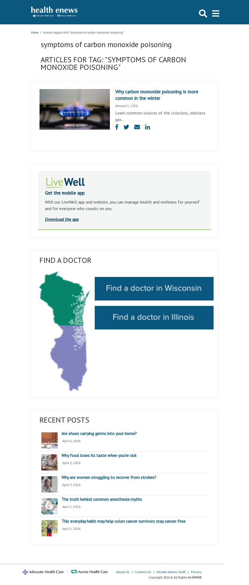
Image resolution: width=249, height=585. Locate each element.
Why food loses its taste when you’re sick (98, 455)
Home (35, 32)
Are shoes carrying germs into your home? (99, 433)
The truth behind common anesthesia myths (101, 499)
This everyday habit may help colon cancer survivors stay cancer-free (123, 521)
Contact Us (143, 572)
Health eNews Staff (171, 572)
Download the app (62, 219)
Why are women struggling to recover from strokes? (108, 477)
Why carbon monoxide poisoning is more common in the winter (156, 95)
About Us (122, 572)
